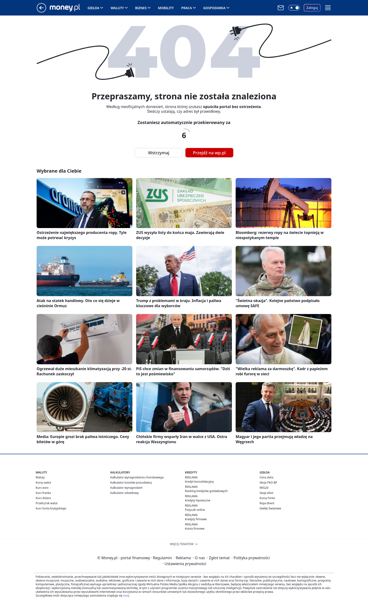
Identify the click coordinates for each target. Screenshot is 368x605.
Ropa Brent (267, 503)
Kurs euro (42, 488)
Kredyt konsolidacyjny (199, 482)
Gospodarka (214, 8)
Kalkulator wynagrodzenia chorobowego (137, 477)
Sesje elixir (266, 493)
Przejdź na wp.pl (209, 152)
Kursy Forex (267, 498)
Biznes (141, 8)
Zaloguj (312, 7)
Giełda (93, 8)
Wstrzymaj (158, 152)
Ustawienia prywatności (184, 563)
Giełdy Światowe (270, 508)
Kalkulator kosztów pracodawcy (131, 483)
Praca (186, 8)
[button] (328, 8)
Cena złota (266, 477)
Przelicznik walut (47, 503)
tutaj (126, 595)
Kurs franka (43, 493)
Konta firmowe (194, 529)
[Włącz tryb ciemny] (294, 8)
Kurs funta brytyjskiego (51, 508)
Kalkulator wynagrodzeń (126, 488)
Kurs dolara (43, 498)
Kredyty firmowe (196, 519)
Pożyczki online (195, 510)
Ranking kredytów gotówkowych (206, 491)
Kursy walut (43, 483)
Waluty (117, 8)
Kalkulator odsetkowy (124, 493)
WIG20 (264, 488)
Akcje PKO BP (268, 483)
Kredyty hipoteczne (197, 500)
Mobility (166, 8)
